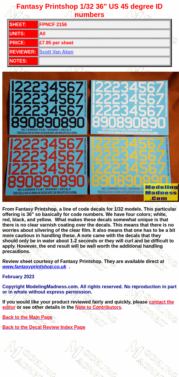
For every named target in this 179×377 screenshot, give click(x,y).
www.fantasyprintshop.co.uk (34, 266)
